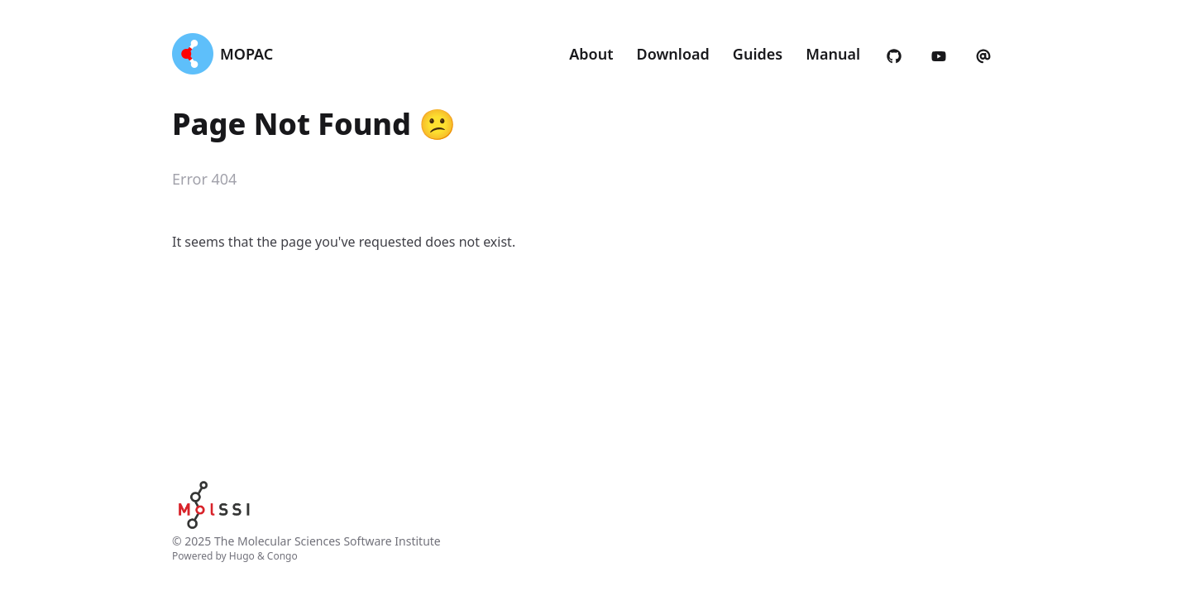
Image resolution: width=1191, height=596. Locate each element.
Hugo (242, 556)
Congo (282, 556)
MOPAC (246, 54)
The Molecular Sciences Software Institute (327, 541)
